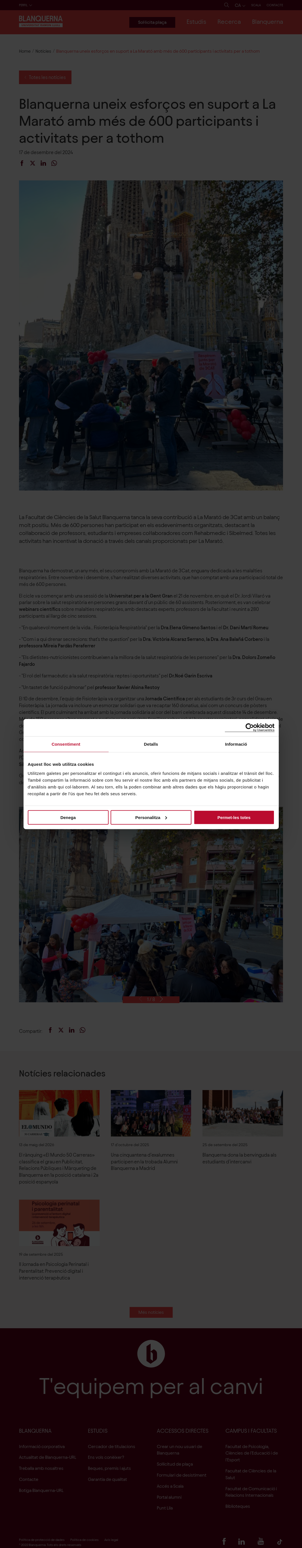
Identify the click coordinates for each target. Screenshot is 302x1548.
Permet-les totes (234, 817)
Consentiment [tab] (66, 744)
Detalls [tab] (151, 744)
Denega (68, 817)
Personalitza (151, 817)
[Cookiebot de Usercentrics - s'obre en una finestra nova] (249, 727)
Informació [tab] (236, 744)
